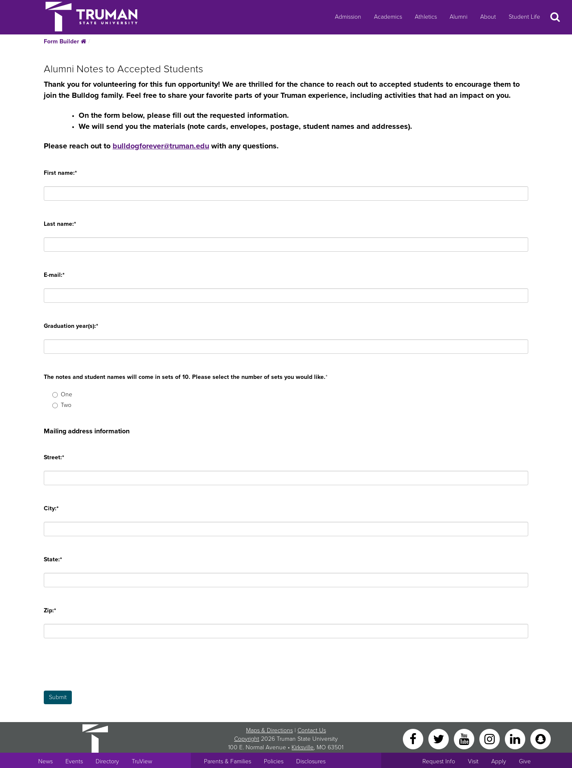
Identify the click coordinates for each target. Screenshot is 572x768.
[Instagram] (490, 738)
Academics (388, 16)
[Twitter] (439, 738)
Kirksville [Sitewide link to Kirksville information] (303, 747)
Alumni (458, 16)
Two (61, 405)
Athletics (426, 16)
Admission (348, 16)
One (62, 394)
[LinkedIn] (516, 738)
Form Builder (65, 41)
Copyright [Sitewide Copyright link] (246, 738)
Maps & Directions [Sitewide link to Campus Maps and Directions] (269, 730)
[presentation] (108, 674)
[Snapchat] (540, 738)
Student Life (524, 16)
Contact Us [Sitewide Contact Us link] (311, 730)
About (488, 16)
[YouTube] (465, 738)
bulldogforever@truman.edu (161, 146)
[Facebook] (414, 738)
